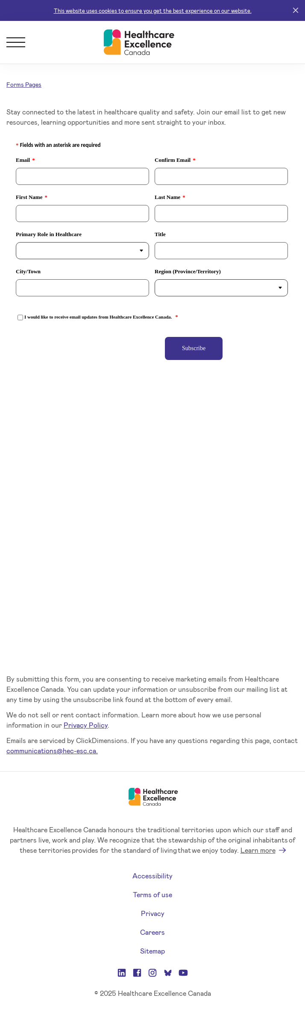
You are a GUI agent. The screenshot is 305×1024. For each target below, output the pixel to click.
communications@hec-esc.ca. (52, 750)
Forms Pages (23, 84)
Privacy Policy (86, 725)
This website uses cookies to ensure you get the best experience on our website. (153, 10)
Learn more (258, 850)
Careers (152, 932)
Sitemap (152, 951)
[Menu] (15, 42)
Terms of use (152, 894)
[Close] (295, 11)
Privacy (152, 913)
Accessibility (152, 876)
